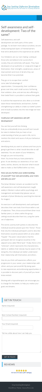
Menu (39, 17)
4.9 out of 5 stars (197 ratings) (21, 372)
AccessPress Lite (28, 388)
